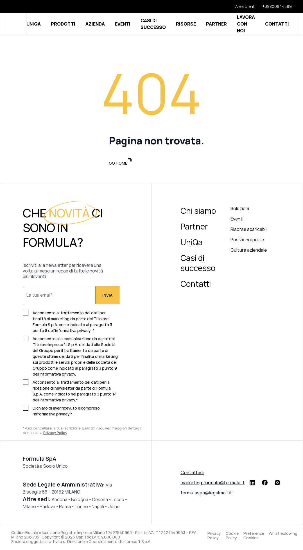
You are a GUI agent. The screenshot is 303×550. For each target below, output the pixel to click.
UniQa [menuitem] (191, 243)
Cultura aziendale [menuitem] (248, 251)
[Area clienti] (242, 6)
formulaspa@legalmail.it (206, 493)
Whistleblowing (283, 534)
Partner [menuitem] (194, 227)
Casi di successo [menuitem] (197, 263)
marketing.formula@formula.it (212, 483)
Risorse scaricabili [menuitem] (248, 230)
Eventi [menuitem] (236, 220)
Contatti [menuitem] (195, 284)
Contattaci (192, 473)
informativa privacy (73, 331)
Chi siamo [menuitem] (198, 211)
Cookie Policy (232, 536)
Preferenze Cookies (253, 536)
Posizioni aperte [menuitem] (247, 240)
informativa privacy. (58, 375)
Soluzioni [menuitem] (239, 209)
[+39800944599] (273, 6)
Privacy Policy (214, 536)
